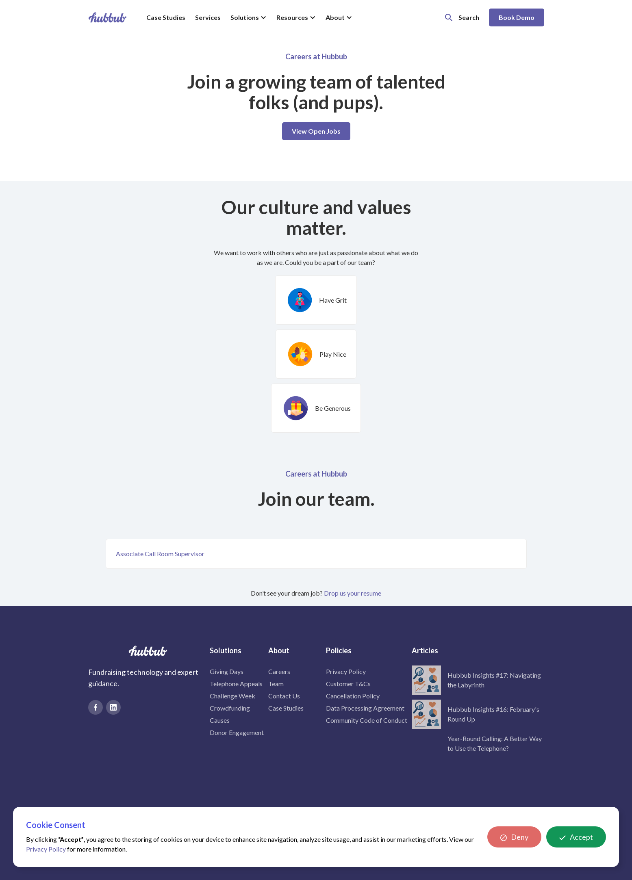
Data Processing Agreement (365, 708)
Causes (220, 720)
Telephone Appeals (236, 683)
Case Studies (165, 17)
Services (208, 17)
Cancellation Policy (353, 696)
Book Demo (516, 17)
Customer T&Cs (348, 683)
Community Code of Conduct (366, 720)
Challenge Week (232, 696)
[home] (107, 17)
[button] (248, 17)
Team (276, 683)
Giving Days (226, 671)
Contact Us (284, 696)
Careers (279, 671)
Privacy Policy (346, 671)
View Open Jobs (316, 131)
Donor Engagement (237, 732)
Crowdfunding (230, 708)
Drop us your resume (352, 593)
